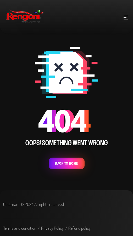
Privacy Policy (52, 228)
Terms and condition (19, 228)
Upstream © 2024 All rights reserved (33, 204)
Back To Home (66, 163)
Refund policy (79, 228)
